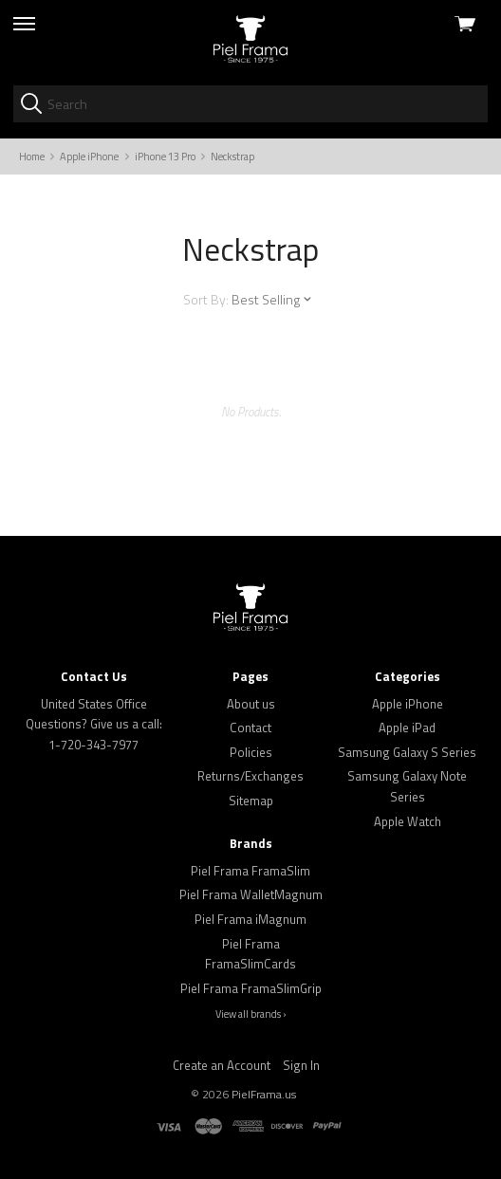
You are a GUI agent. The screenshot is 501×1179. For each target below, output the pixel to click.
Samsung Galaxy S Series (407, 752)
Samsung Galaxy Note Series (407, 786)
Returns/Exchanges (250, 775)
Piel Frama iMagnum (250, 919)
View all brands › (251, 1014)
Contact (250, 727)
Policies (251, 752)
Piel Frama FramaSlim (250, 870)
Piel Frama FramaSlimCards (250, 954)
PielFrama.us (264, 1094)
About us (251, 703)
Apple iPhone (407, 703)
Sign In (301, 1065)
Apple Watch (407, 821)
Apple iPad (407, 727)
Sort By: (206, 299)
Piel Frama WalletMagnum (251, 894)
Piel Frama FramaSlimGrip (251, 988)
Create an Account (221, 1065)
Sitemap (251, 800)
